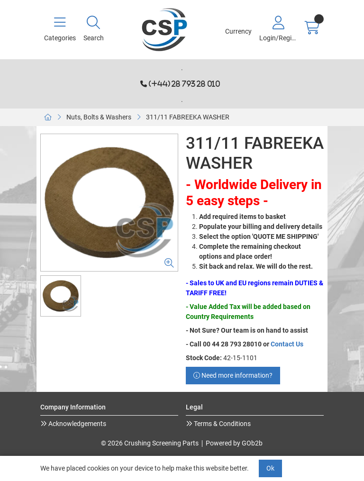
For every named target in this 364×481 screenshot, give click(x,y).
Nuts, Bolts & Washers (98, 117)
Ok (270, 468)
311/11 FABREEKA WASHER (187, 117)
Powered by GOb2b (234, 443)
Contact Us (287, 344)
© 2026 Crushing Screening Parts (150, 443)
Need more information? (233, 375)
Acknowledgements (76, 423)
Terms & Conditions (221, 423)
